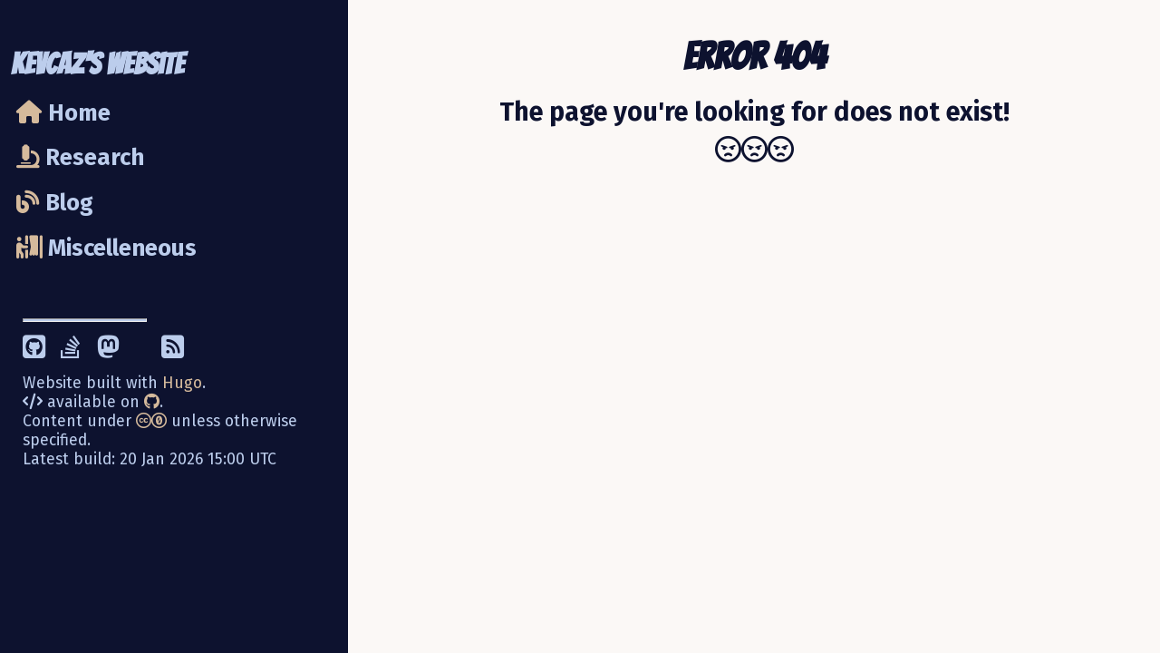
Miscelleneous (106, 248)
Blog (54, 203)
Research (80, 157)
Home (63, 113)
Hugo (182, 383)
